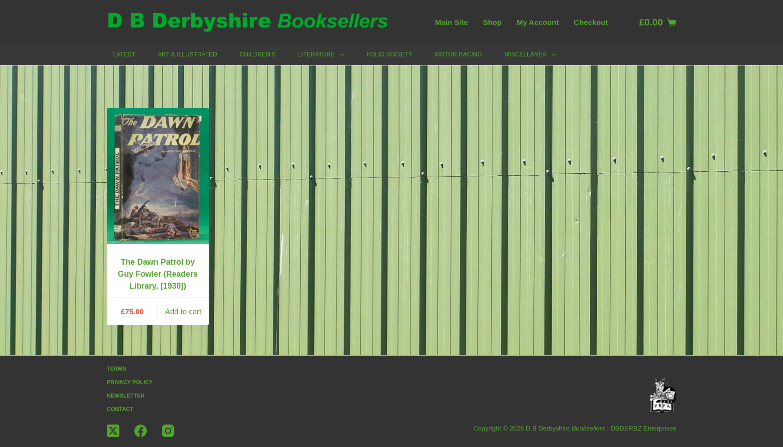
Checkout (591, 22)
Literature (323, 55)
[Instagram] (168, 431)
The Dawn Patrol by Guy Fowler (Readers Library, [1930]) (158, 274)
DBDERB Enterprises (643, 428)
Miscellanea (531, 55)
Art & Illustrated (187, 54)
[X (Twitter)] (113, 431)
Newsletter (126, 396)
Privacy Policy (130, 382)
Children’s (258, 54)
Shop (492, 22)
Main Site (451, 22)
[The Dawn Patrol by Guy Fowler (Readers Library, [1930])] (158, 176)
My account (538, 22)
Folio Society (389, 54)
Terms (116, 369)
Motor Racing (458, 54)
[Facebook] (140, 431)
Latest (124, 54)
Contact (120, 409)
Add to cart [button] (183, 311)
